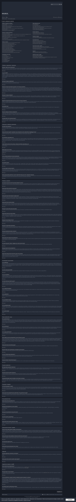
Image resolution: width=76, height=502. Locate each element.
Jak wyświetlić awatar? (5, 38)
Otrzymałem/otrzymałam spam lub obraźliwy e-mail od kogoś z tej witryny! (42, 34)
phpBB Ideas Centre (46, 472)
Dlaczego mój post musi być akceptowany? (7, 51)
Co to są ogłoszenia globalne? (6, 58)
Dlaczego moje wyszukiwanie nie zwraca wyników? (39, 41)
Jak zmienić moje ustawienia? (6, 33)
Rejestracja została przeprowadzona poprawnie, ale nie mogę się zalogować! (12, 26)
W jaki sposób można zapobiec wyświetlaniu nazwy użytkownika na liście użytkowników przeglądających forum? (16, 34)
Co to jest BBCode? (4, 55)
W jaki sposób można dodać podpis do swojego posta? (9, 44)
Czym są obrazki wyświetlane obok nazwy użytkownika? (9, 37)
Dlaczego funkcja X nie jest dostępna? (38, 56)
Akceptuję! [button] (70, 499)
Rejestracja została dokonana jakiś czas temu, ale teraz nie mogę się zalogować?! (12, 28)
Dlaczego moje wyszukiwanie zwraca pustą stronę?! (39, 42)
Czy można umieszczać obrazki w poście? (7, 57)
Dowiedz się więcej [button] (27, 500)
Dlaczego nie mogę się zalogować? (6, 27)
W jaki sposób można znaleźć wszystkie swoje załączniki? (40, 52)
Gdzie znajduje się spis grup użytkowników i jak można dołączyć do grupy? (42, 26)
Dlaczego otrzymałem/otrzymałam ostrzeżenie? (8, 49)
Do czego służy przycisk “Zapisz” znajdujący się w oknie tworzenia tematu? (12, 50)
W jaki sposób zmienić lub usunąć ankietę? (7, 46)
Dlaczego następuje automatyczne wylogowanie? (8, 29)
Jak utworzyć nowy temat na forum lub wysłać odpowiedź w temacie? (11, 42)
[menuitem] (7, 17)
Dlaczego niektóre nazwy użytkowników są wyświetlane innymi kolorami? (42, 28)
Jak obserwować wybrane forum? (37, 48)
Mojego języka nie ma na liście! (6, 36)
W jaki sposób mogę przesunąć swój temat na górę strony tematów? (11, 52)
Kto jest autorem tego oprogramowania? (38, 55)
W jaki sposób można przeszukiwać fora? (38, 40)
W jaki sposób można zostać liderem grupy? (38, 27)
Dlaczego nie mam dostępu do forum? (7, 47)
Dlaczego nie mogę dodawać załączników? (7, 48)
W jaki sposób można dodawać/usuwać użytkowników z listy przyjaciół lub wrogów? (43, 37)
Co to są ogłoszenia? (5, 59)
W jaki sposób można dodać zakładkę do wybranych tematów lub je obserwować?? (43, 47)
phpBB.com (3, 152)
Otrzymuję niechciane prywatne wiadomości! (38, 33)
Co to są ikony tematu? (5, 61)
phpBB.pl (53, 151)
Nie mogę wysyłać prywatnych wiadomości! (38, 32)
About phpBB (26, 467)
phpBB (30, 496)
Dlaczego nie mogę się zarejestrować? (7, 25)
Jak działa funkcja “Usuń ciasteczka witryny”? (8, 30)
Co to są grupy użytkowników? (37, 25)
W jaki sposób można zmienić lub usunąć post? (8, 43)
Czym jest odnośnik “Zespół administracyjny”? (38, 29)
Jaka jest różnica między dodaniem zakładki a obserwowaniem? (41, 46)
